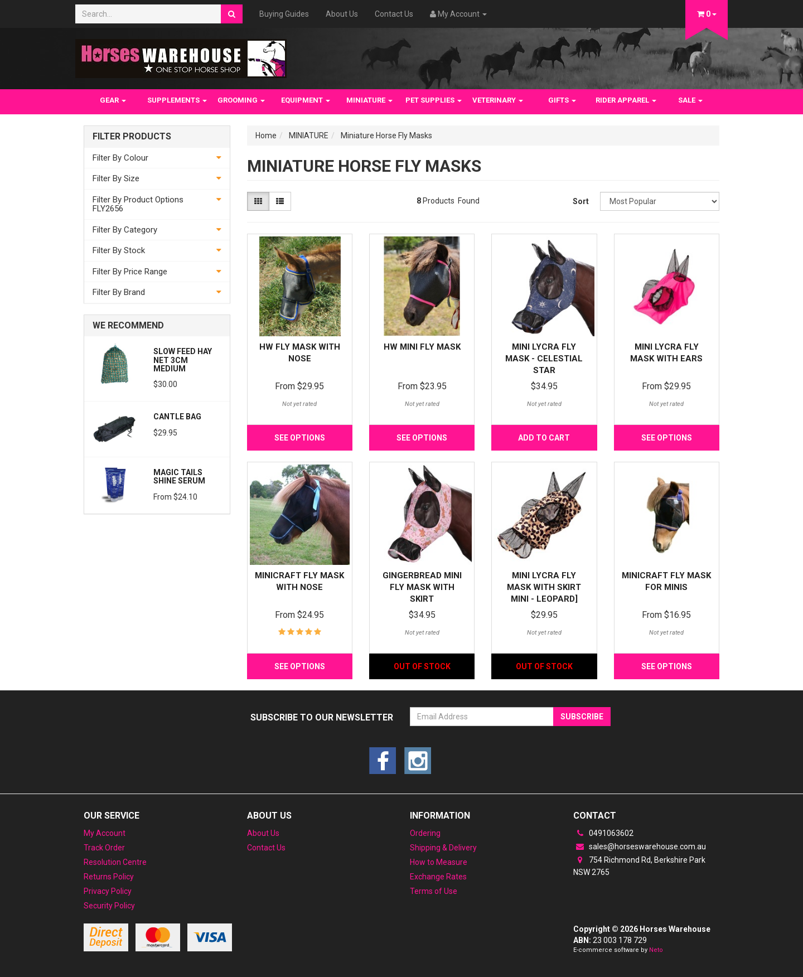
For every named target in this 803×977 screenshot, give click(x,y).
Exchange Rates (438, 876)
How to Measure (438, 862)
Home (266, 135)
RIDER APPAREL (626, 100)
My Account (104, 833)
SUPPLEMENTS (177, 100)
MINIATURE (369, 100)
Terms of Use (433, 891)
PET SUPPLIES (433, 100)
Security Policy (109, 905)
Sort (581, 201)
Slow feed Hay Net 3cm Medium (182, 360)
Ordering (425, 833)
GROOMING (241, 100)
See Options (299, 437)
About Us (342, 13)
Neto (656, 950)
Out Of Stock (422, 666)
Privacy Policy (108, 891)
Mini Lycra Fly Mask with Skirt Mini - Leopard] (544, 587)
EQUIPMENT (305, 100)
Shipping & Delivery (443, 847)
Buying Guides (284, 13)
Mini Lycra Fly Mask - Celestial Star (544, 358)
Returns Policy (109, 876)
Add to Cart (544, 437)
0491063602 (603, 833)
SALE (690, 100)
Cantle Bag (177, 416)
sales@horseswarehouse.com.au (639, 846)
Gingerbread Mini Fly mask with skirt (422, 587)
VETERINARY (497, 100)
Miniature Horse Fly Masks (386, 135)
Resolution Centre (115, 862)
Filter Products (132, 137)
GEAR (113, 100)
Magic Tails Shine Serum (179, 476)
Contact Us (394, 13)
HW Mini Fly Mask (422, 347)
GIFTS (562, 100)
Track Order (104, 847)
